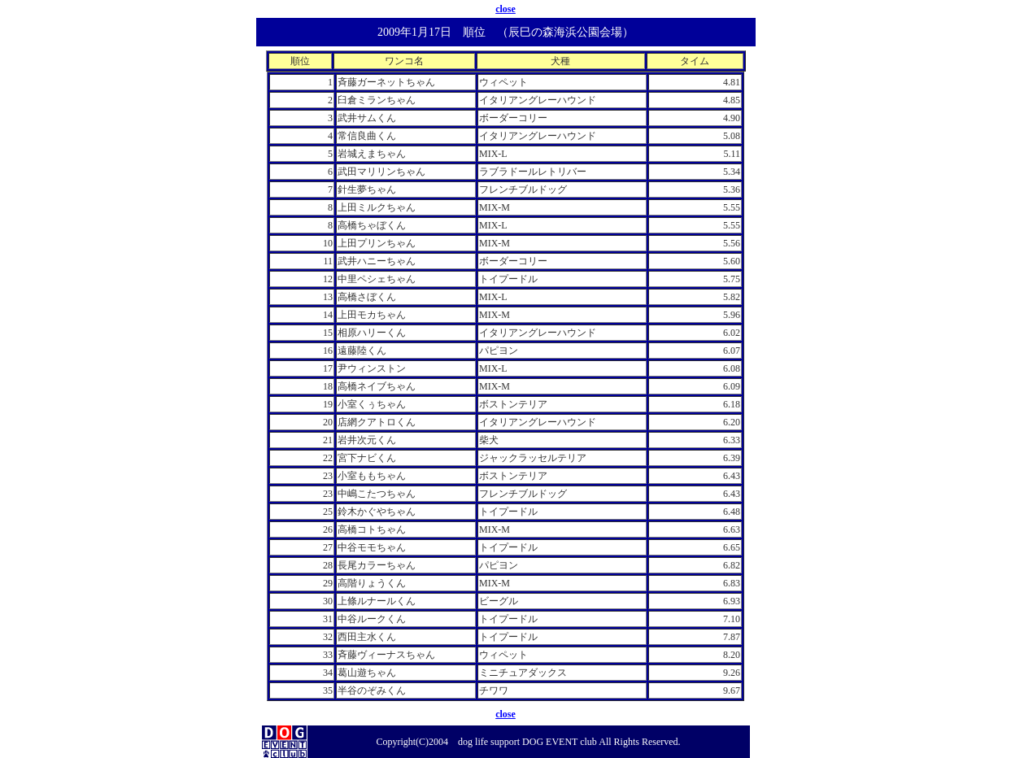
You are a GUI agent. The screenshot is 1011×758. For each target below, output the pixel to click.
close (505, 9)
